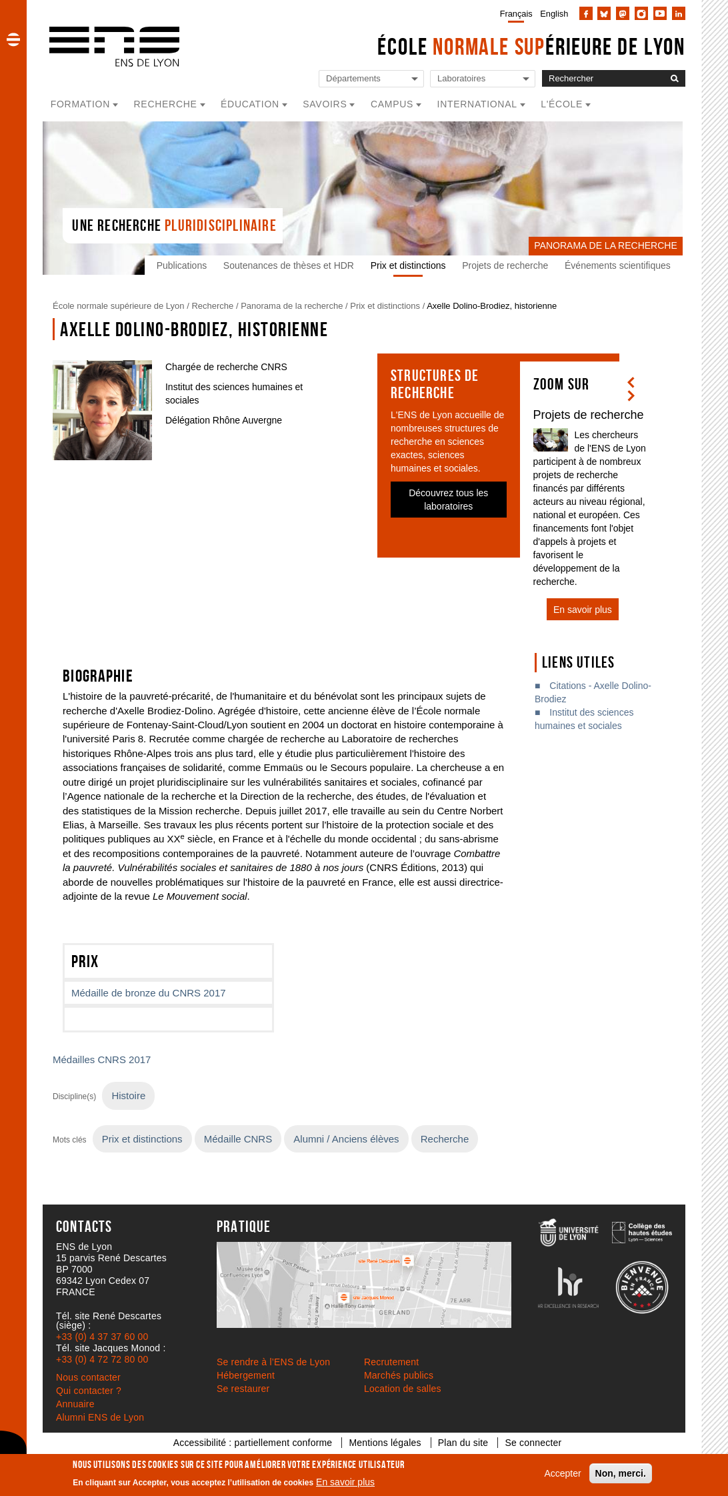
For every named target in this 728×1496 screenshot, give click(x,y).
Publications (184, 265)
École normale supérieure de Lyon (119, 306)
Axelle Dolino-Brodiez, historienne (492, 306)
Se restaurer (243, 1388)
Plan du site (463, 1442)
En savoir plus (345, 1482)
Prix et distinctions (411, 265)
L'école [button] (562, 104)
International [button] (477, 104)
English (554, 14)
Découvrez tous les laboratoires (448, 500)
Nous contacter (88, 1377)
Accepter (562, 1473)
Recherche (212, 306)
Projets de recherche (508, 265)
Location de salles (402, 1388)
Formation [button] (80, 104)
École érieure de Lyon (531, 46)
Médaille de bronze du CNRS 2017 (148, 992)
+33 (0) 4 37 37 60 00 (102, 1336)
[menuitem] (514, 13)
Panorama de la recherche (292, 306)
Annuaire (75, 1404)
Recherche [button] (165, 104)
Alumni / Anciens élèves (346, 1139)
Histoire (128, 1095)
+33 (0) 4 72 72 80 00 (102, 1359)
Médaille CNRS (238, 1139)
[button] (13, 39)
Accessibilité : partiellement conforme (253, 1442)
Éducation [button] (250, 104)
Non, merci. (620, 1473)
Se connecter (533, 1442)
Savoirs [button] (325, 104)
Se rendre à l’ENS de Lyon (273, 1362)
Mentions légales (385, 1442)
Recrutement (391, 1362)
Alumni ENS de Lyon (100, 1417)
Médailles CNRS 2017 (102, 1059)
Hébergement (246, 1375)
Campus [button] (392, 104)
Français (516, 14)
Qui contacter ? (88, 1390)
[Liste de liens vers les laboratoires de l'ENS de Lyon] (483, 79)
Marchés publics (398, 1375)
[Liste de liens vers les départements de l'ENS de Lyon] (371, 79)
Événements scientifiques (620, 265)
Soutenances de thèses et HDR (291, 265)
